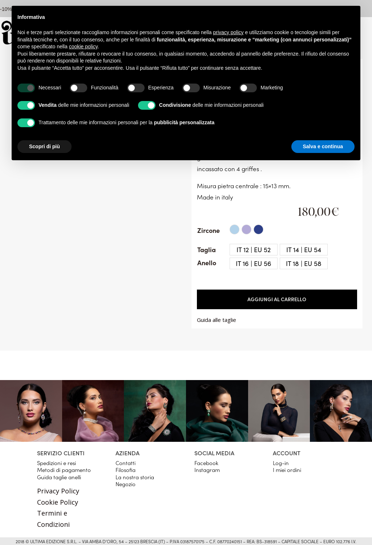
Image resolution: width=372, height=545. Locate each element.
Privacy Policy (58, 491)
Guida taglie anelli (59, 477)
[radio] (234, 229)
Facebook (206, 463)
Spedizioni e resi (56, 463)
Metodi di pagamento (64, 469)
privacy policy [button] (228, 32)
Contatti (126, 463)
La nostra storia (135, 477)
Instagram (207, 469)
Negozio (126, 484)
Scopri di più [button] (44, 146)
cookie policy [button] (83, 46)
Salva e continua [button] (323, 146)
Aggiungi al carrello (276, 299)
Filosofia (126, 469)
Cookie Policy (57, 502)
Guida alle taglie (216, 319)
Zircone (208, 230)
